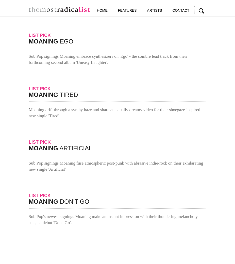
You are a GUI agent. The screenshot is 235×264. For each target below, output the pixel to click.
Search (202, 11)
